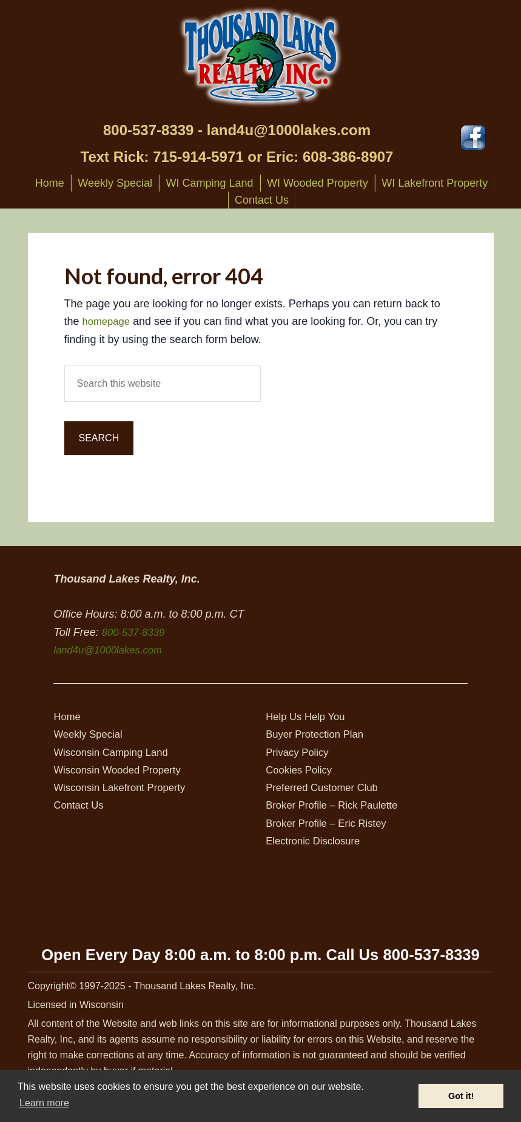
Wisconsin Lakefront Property (124, 787)
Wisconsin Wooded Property (122, 770)
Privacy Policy (300, 752)
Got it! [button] (461, 1096)
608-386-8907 (348, 157)
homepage (108, 321)
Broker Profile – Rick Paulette (337, 805)
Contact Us (80, 805)
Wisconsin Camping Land (115, 752)
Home (67, 716)
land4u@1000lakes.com (289, 130)
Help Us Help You (308, 716)
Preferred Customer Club (326, 787)
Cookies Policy (301, 770)
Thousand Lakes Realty (261, 57)
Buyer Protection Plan (318, 734)
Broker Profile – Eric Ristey (331, 823)
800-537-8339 (148, 130)
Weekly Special (90, 734)
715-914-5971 (198, 157)
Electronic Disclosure (317, 841)
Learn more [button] (44, 1103)
